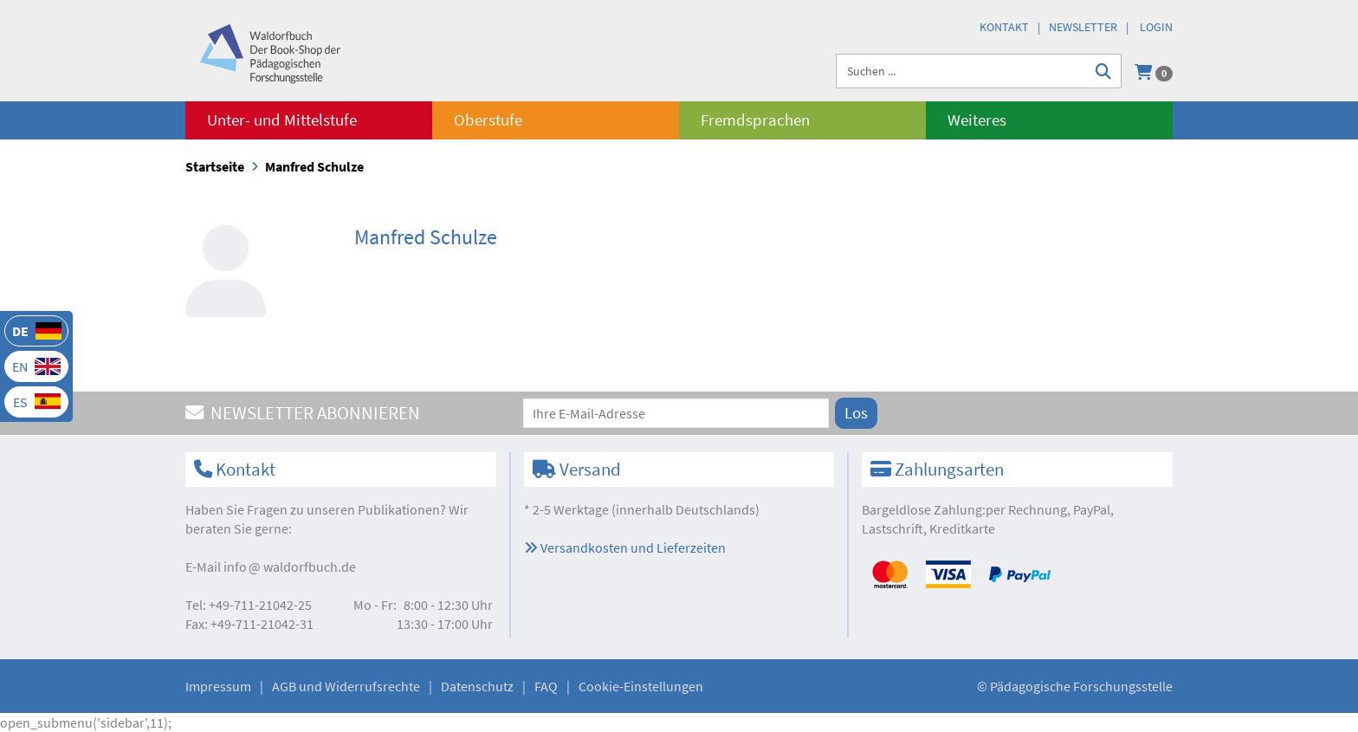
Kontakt (1004, 27)
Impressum (218, 686)
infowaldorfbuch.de (289, 566)
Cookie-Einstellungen (641, 686)
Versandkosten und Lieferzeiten (625, 547)
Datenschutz (477, 686)
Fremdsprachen (755, 120)
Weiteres (976, 120)
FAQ (546, 686)
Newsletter (1083, 27)
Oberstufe (488, 120)
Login (1156, 27)
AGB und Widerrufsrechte (346, 686)
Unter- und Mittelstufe (282, 120)
